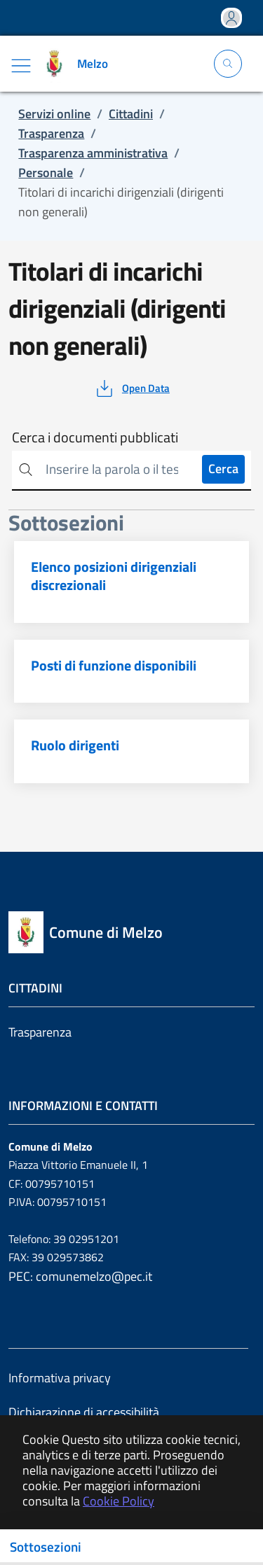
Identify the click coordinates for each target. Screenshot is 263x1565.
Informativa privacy (59, 1377)
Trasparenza (40, 1032)
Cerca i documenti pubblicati (95, 437)
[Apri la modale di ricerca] (228, 64)
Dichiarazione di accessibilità (83, 1412)
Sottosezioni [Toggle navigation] (45, 1546)
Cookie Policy (118, 1501)
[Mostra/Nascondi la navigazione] (21, 66)
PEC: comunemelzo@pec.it (80, 1276)
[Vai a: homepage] (78, 64)
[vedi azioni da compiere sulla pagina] (131, 388)
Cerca (223, 468)
